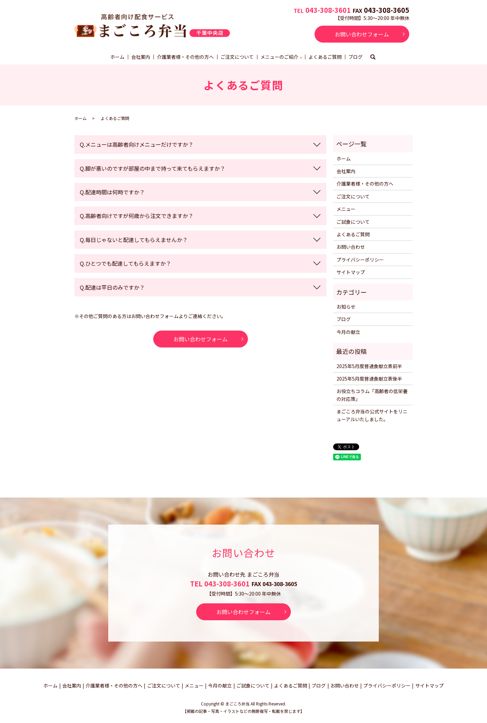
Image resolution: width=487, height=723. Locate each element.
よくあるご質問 (325, 56)
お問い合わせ (351, 246)
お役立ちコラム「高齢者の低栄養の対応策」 (372, 395)
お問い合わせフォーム (362, 34)
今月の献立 (348, 332)
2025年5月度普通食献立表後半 (369, 378)
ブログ (355, 56)
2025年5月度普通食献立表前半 (369, 366)
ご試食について (353, 221)
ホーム (117, 56)
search (373, 57)
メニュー (346, 209)
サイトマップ (351, 272)
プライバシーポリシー (360, 259)
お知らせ (346, 306)
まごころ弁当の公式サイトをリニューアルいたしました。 (372, 415)
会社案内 (140, 56)
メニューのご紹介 (279, 56)
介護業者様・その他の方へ (185, 56)
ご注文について (237, 56)
